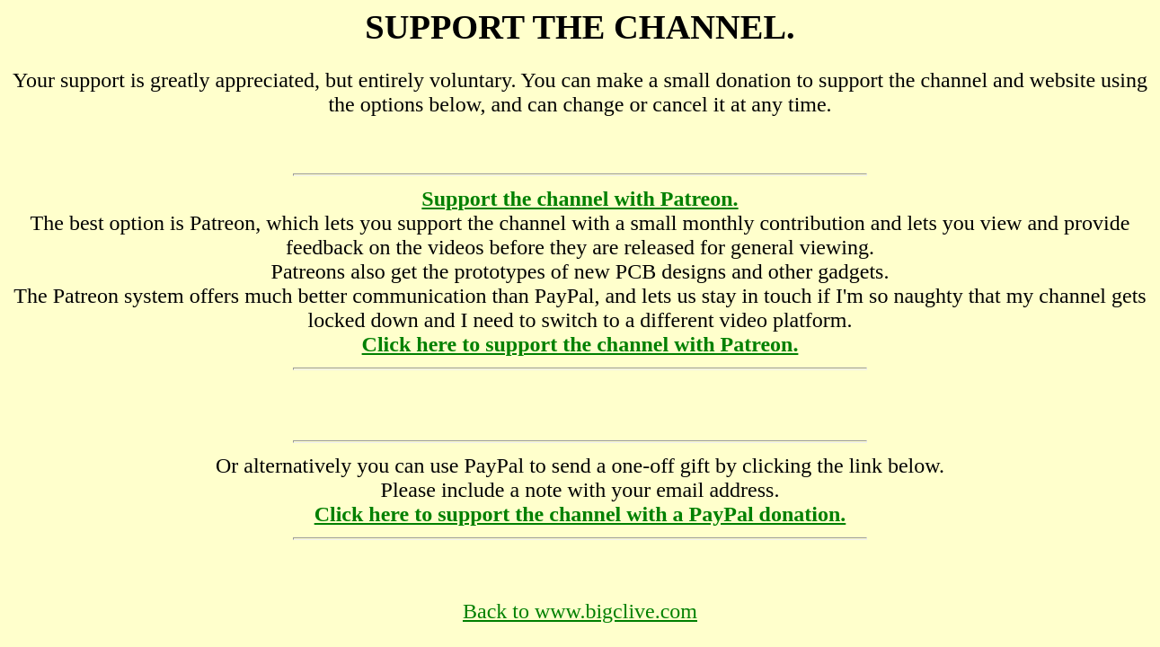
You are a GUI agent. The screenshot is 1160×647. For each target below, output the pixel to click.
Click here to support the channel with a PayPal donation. (580, 514)
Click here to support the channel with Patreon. (580, 344)
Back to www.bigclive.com (580, 611)
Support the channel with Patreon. (579, 198)
